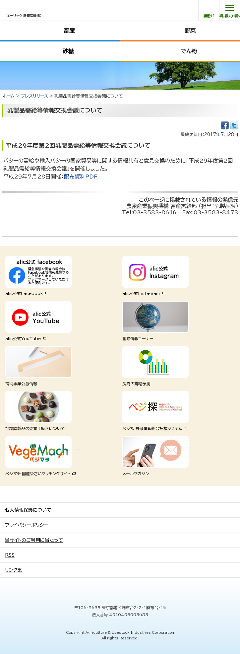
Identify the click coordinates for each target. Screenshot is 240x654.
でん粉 (189, 51)
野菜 (190, 30)
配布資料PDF (80, 176)
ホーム (9, 96)
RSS (10, 555)
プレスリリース (34, 96)
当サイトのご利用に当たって (34, 540)
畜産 (69, 30)
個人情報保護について (28, 510)
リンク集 (13, 570)
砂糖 (68, 51)
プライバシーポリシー (27, 525)
